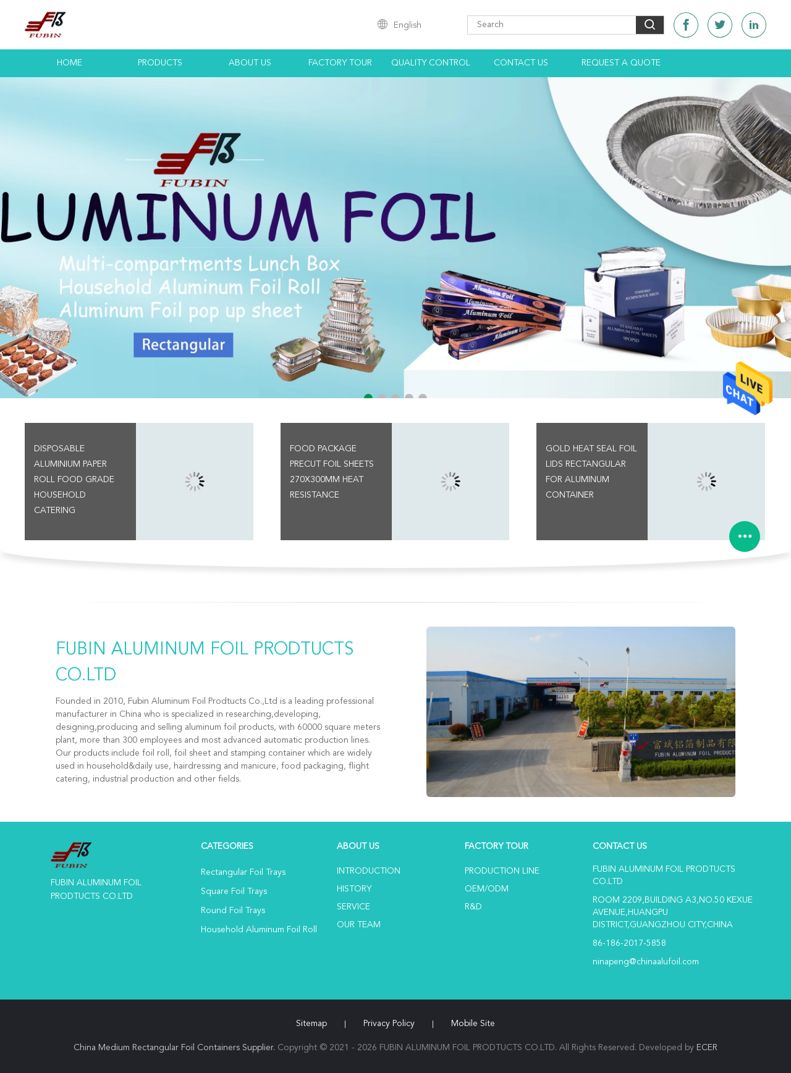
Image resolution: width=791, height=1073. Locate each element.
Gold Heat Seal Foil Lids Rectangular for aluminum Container (591, 472)
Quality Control (430, 63)
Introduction (368, 871)
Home (69, 63)
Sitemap (311, 1023)
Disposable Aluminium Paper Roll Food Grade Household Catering (74, 480)
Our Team (359, 925)
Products (160, 63)
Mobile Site (473, 1023)
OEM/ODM (487, 889)
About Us (250, 63)
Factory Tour (340, 63)
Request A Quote (621, 63)
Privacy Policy (389, 1023)
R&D (473, 907)
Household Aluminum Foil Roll (259, 929)
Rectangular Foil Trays (243, 872)
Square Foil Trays (234, 891)
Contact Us (521, 63)
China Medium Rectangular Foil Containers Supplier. (175, 1047)
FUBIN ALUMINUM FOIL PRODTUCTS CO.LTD (204, 663)
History (354, 889)
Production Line (502, 871)
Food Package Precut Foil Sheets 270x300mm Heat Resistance (332, 472)
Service (353, 907)
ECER (706, 1047)
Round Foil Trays (233, 910)
